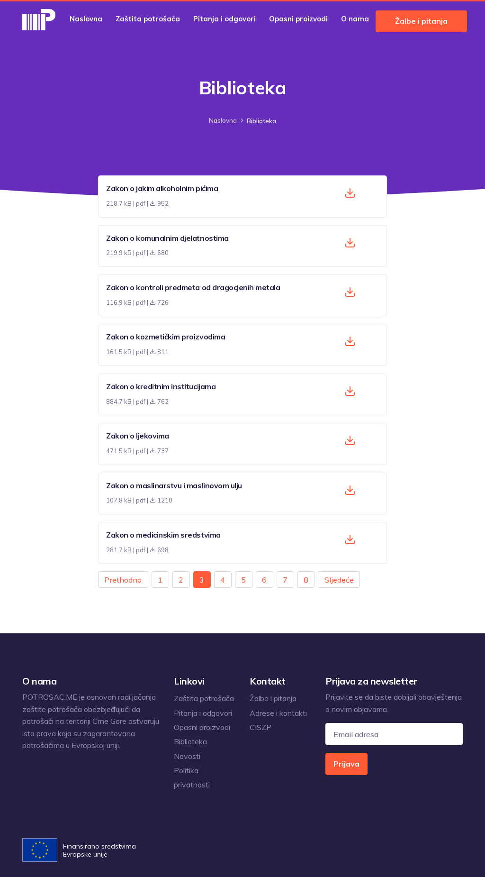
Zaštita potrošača (148, 18)
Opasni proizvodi (298, 18)
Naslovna (86, 18)
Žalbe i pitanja (421, 21)
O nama (355, 18)
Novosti (187, 756)
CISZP (260, 727)
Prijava (346, 763)
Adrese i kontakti (278, 713)
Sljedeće (339, 580)
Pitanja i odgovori (224, 18)
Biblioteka (190, 741)
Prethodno (123, 580)
